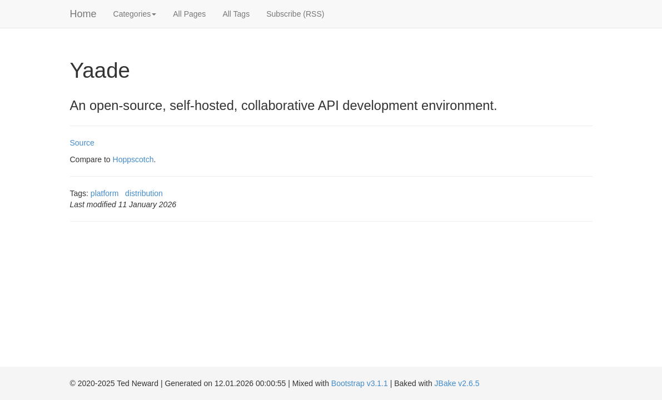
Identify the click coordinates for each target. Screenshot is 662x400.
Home (83, 13)
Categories (135, 13)
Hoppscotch (133, 159)
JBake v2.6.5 (457, 383)
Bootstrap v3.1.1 (359, 383)
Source (82, 142)
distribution (144, 193)
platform (105, 193)
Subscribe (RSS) (295, 13)
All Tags (236, 13)
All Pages (189, 13)
